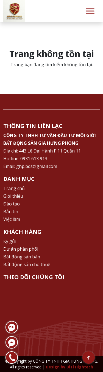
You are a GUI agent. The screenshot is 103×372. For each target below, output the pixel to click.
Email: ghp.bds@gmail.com (30, 166)
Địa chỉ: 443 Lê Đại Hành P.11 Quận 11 (42, 151)
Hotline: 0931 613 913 (25, 159)
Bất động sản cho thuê (26, 264)
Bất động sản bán (21, 257)
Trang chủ (14, 188)
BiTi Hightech (79, 367)
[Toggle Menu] (90, 11)
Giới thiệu (13, 196)
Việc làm (11, 219)
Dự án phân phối (20, 249)
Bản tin (10, 211)
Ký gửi (9, 241)
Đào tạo (11, 204)
